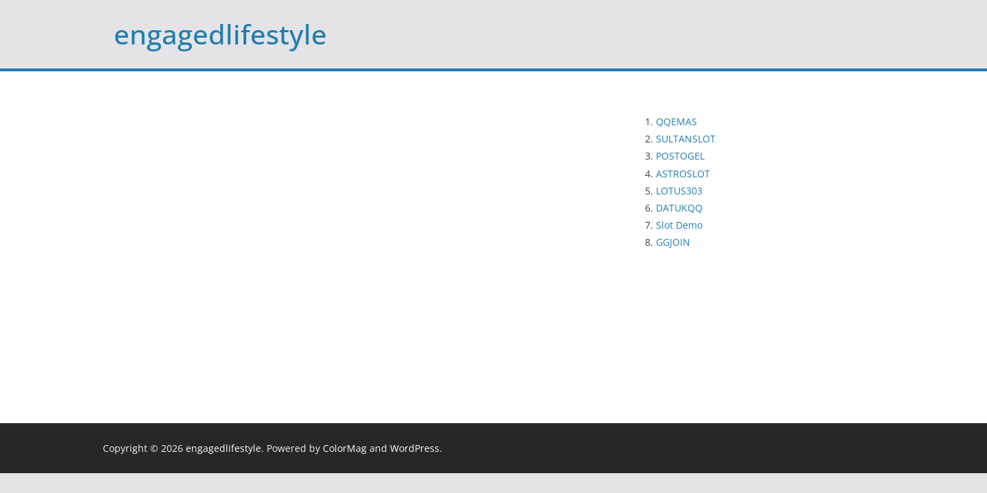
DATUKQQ (679, 207)
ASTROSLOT (683, 173)
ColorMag (345, 448)
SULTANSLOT (686, 138)
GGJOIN (673, 242)
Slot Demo (679, 224)
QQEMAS (676, 121)
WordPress (414, 448)
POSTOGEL (680, 155)
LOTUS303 (679, 190)
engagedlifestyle (220, 34)
